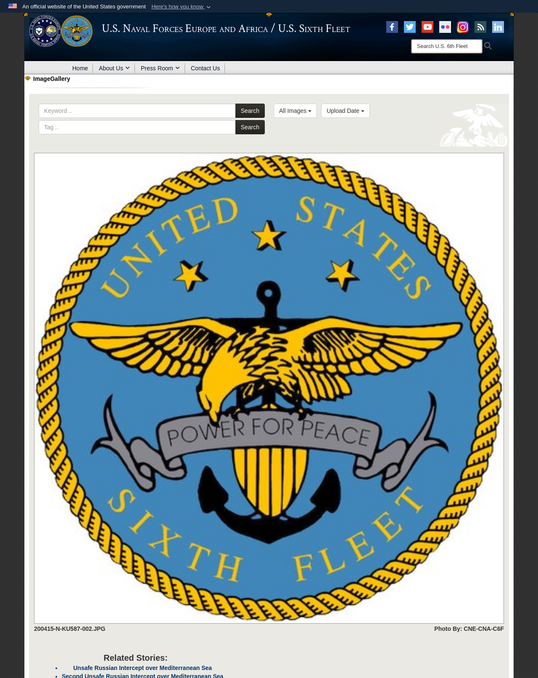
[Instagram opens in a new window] (463, 26)
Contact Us (205, 68)
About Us (114, 68)
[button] (181, 7)
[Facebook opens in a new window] (392, 26)
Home (80, 68)
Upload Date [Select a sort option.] (345, 110)
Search (250, 110)
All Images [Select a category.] (295, 110)
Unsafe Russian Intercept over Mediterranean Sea (142, 668)
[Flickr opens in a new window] (445, 26)
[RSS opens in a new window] (480, 26)
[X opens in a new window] (410, 26)
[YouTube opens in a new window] (427, 26)
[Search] (447, 46)
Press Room (160, 68)
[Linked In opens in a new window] (498, 26)
